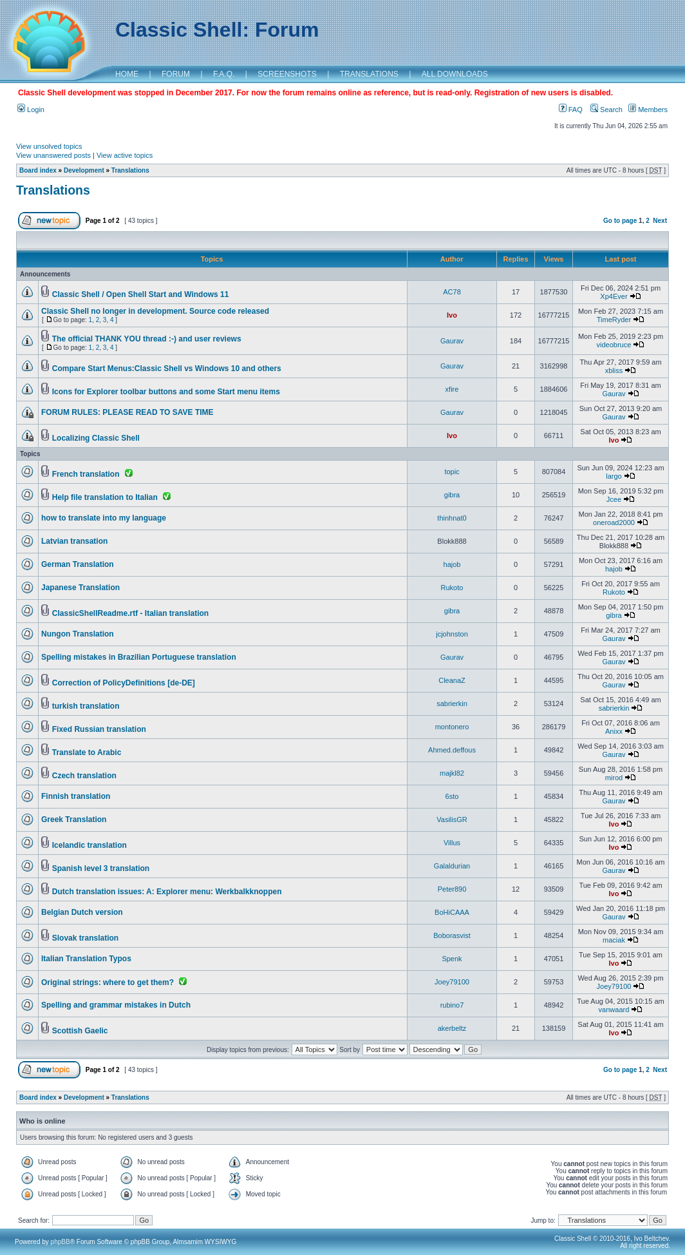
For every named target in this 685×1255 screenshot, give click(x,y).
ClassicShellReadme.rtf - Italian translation (130, 613)
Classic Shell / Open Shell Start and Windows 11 (140, 294)
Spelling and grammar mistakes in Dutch (116, 1005)
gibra (452, 495)
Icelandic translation (89, 845)
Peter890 (452, 889)
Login (30, 109)
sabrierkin (451, 703)
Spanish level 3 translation (100, 868)
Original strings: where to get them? (107, 982)
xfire (452, 389)
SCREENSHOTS (287, 74)
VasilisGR (451, 819)
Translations (130, 170)
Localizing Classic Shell (96, 438)
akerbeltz (452, 1028)
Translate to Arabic (87, 752)
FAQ (571, 109)
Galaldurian (452, 866)
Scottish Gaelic (80, 1030)
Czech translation (84, 775)
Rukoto (452, 587)
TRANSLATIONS (369, 74)
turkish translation (86, 706)
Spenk (452, 959)
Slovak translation (85, 938)
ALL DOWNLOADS (455, 74)
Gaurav (452, 341)
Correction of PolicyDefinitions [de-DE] (123, 682)
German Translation (77, 564)
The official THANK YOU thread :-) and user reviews (146, 338)
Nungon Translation (77, 633)
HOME (126, 74)
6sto (452, 796)
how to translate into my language (103, 517)
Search (606, 109)
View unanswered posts (53, 155)
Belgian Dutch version (82, 912)
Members (648, 109)
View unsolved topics (49, 146)
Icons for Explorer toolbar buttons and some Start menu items (166, 391)
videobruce (614, 345)
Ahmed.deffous (452, 750)
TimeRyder (614, 319)
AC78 (452, 292)
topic (451, 471)
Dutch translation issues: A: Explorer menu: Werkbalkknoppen (167, 891)
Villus (452, 843)
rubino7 (452, 1005)
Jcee (613, 499)
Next (660, 220)
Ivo (452, 315)
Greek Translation (73, 819)
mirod (614, 777)
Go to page (620, 220)
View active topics (125, 155)
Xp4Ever (613, 296)
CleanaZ (451, 680)
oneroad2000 (614, 522)
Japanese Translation (80, 587)
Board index (38, 170)
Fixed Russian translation (99, 729)
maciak (614, 940)
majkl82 (452, 773)
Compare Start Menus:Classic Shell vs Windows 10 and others (166, 368)
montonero (452, 727)
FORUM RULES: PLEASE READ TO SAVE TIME (127, 412)
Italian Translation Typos (86, 958)
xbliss (614, 370)
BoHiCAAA (452, 912)
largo (613, 476)
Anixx (614, 731)
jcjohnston (452, 634)
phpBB (60, 1241)
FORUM (176, 74)
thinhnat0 (451, 518)
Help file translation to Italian (105, 497)
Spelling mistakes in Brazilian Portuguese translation (138, 657)
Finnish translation (75, 796)
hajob (452, 564)
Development (84, 170)
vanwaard (614, 1009)
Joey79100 (452, 982)
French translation (86, 474)
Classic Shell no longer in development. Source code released (155, 311)
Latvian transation (74, 541)
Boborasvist (451, 935)
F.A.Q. (223, 74)
